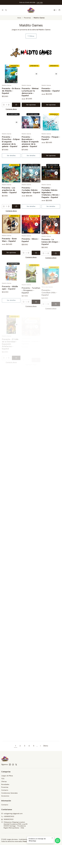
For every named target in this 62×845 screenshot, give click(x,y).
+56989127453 (7, 816)
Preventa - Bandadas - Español (51, 89)
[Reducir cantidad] (4, 105)
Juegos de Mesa (7, 776)
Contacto (4, 790)
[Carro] (59, 10)
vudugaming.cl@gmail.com (12, 813)
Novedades (5, 784)
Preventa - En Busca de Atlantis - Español (11, 90)
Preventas (27, 18)
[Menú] (2, 10)
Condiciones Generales (9, 793)
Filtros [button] (30, 36)
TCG (2, 779)
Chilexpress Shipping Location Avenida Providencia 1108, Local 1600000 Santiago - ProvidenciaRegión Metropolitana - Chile (14, 825)
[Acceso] (55, 10)
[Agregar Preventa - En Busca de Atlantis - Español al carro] (16, 105)
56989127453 (7, 819)
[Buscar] (6, 10)
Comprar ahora (11, 109)
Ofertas (4, 781)
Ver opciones (31, 105)
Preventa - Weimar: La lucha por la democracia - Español (30, 92)
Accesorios (5, 796)
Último (45, 746)
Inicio (19, 18)
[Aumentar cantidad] (9, 105)
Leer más (40, 2)
